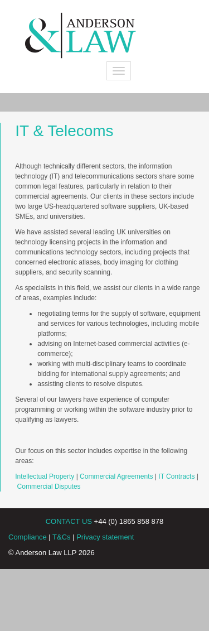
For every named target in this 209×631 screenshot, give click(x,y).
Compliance (27, 537)
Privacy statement (105, 537)
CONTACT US (69, 521)
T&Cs (61, 537)
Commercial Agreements (116, 476)
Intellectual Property (44, 476)
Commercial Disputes (49, 486)
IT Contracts (176, 476)
